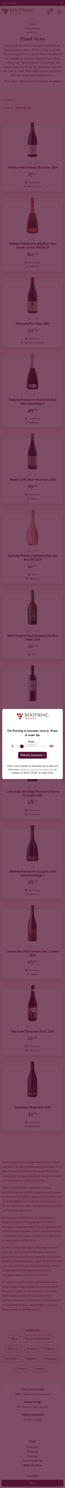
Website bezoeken (31, 755)
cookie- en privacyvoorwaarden (36, 769)
